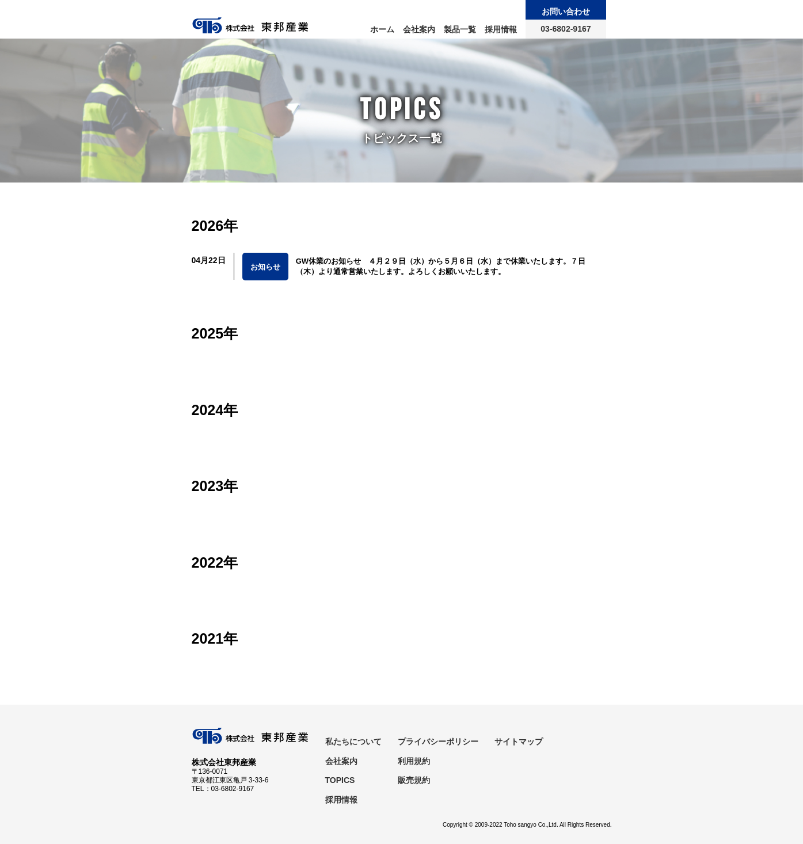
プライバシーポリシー (438, 741)
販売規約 (414, 780)
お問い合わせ (566, 11)
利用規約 (414, 761)
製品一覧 (460, 29)
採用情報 (501, 29)
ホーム (382, 29)
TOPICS (340, 780)
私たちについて (353, 741)
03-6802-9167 (566, 29)
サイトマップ (518, 741)
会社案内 (419, 29)
